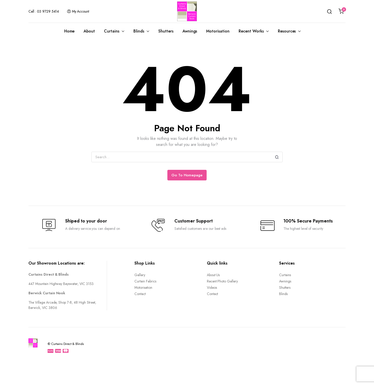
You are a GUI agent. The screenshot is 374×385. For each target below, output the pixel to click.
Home (69, 31)
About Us (213, 274)
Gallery (139, 274)
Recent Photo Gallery (222, 281)
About (89, 31)
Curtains (111, 31)
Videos (212, 287)
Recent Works (251, 31)
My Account (78, 11)
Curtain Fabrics (145, 281)
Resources (287, 31)
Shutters (165, 31)
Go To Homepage (187, 175)
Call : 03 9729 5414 (43, 11)
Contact (140, 293)
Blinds (138, 31)
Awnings (189, 31)
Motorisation (218, 31)
